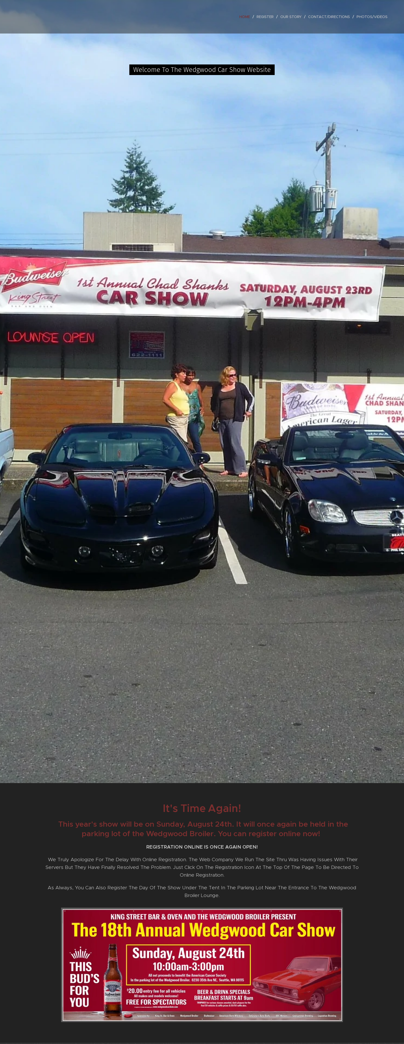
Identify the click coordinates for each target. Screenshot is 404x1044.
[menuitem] (246, 16)
